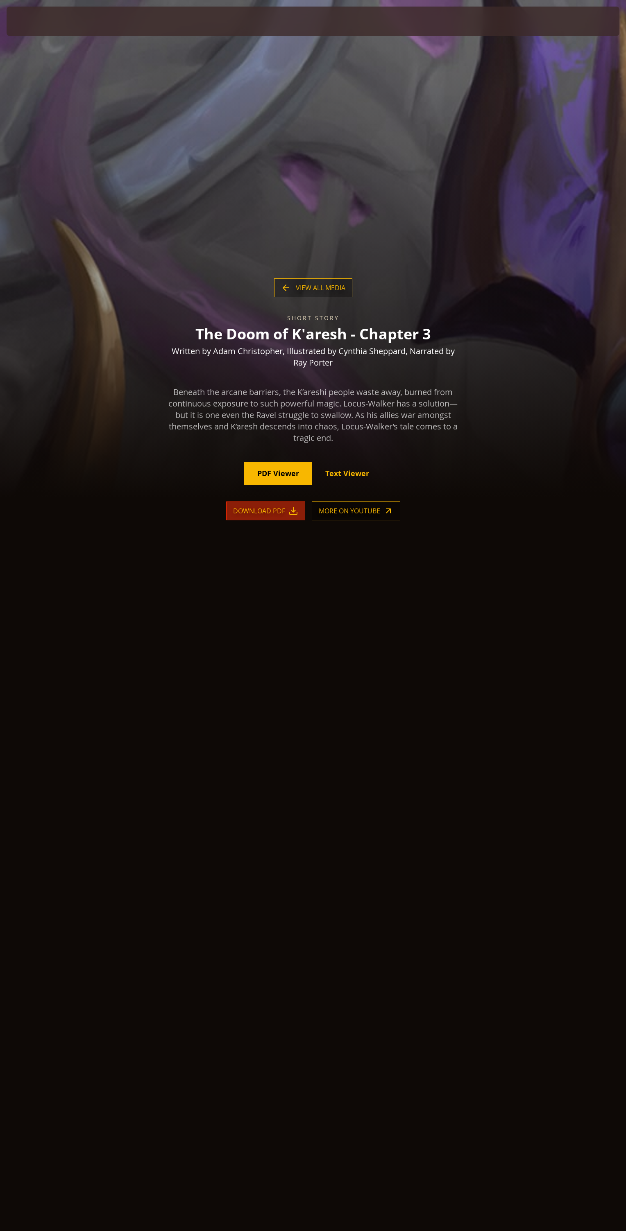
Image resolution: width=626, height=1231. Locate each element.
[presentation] (37, 21)
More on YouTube (356, 511)
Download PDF (265, 511)
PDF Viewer (278, 474)
